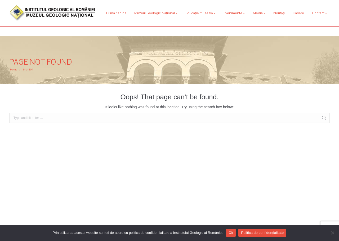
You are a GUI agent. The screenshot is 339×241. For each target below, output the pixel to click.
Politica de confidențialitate (262, 233)
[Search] (300, 4)
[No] (332, 232)
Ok (231, 233)
